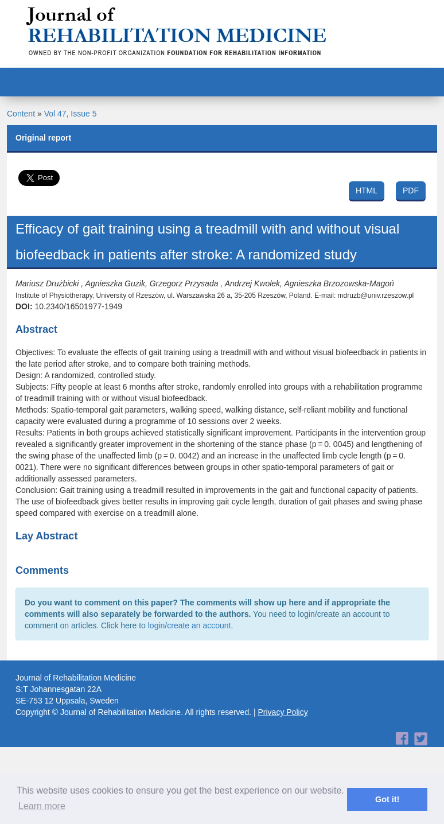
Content (21, 113)
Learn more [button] (41, 806)
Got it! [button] (387, 799)
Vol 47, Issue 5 (70, 113)
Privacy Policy (283, 712)
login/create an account (189, 625)
